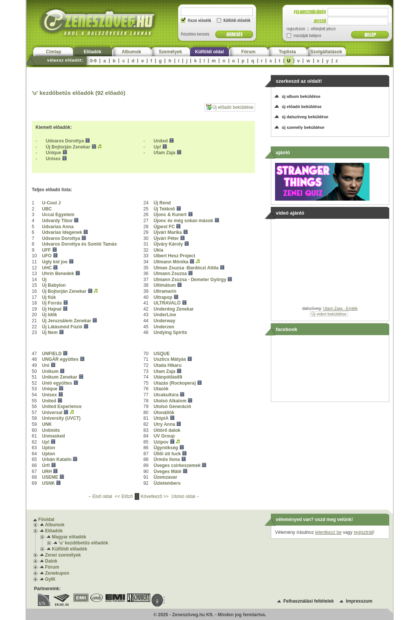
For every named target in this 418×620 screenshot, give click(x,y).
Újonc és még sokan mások (183, 220)
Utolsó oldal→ (185, 496)
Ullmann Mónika (171, 261)
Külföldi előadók (69, 549)
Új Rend (162, 203)
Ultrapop (163, 297)
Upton (48, 447)
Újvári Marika (168, 232)
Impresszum (359, 601)
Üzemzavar (165, 477)
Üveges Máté (167, 471)
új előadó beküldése (302, 106)
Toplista (287, 51)
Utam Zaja (164, 152)
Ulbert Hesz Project (174, 255)
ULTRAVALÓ (167, 303)
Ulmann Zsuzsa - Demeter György (190, 279)
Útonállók (164, 412)
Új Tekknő (164, 209)
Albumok (131, 51)
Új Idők (49, 314)
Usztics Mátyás (170, 359)
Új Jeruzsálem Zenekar (66, 320)
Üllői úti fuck (167, 453)
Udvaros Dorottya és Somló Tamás (79, 244)
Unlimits (51, 430)
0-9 (93, 60)
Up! (157, 147)
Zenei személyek (63, 555)
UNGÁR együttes (60, 359)
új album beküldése (301, 96)
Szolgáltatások (326, 51)
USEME (50, 477)
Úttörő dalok (167, 430)
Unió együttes (57, 383)
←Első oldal (100, 496)
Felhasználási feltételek (308, 601)
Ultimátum (165, 285)
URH (47, 471)
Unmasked (53, 436)
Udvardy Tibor (57, 220)
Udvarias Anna (58, 226)
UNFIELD (52, 353)
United (161, 141)
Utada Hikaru (168, 365)
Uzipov (161, 442)
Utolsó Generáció (172, 406)
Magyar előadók (69, 537)
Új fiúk (49, 297)
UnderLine (165, 314)
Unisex (53, 158)
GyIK (50, 579)
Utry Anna (164, 424)
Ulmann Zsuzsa (170, 273)
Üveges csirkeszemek (177, 465)
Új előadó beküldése (229, 107)
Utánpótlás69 (168, 377)
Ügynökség (166, 447)
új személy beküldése (303, 127)
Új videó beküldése (329, 314)
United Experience (62, 406)
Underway (164, 320)
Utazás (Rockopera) (175, 383)
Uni (45, 365)
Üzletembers (167, 483)
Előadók (92, 51)
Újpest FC (164, 226)
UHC (47, 268)
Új (44, 279)
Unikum (50, 371)
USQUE (162, 353)
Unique (53, 152)
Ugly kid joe (54, 261)
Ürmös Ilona (167, 459)
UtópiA (161, 418)
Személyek (170, 51)
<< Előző (124, 496)
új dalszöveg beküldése (305, 116)
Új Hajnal (51, 309)
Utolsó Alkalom (170, 401)
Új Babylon (54, 285)
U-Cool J (51, 203)
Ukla (158, 250)
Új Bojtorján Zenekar (68, 147)
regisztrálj (363, 532)
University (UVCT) (61, 418)
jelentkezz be (328, 532)
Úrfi (46, 465)
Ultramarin (165, 291)
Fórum (248, 51)
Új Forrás (52, 303)
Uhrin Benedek (58, 273)
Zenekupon (57, 573)
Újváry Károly (168, 244)
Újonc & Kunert (170, 214)
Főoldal (46, 519)
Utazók (161, 388)
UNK (47, 424)
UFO (46, 255)
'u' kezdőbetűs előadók (83, 543)
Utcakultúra (166, 394)
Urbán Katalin (56, 459)
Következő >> (155, 496)
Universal (52, 412)
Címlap (53, 51)
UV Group (164, 436)
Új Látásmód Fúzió (62, 326)
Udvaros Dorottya (65, 141)
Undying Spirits (170, 332)
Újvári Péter (166, 238)
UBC (47, 209)
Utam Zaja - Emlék (340, 308)
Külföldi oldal (209, 51)
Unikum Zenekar (59, 377)
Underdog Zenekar (174, 309)
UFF (46, 250)
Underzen (164, 326)
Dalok (51, 561)
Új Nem (49, 332)
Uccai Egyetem (58, 214)
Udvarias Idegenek (62, 232)
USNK (48, 483)
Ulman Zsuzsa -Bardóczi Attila (186, 268)
